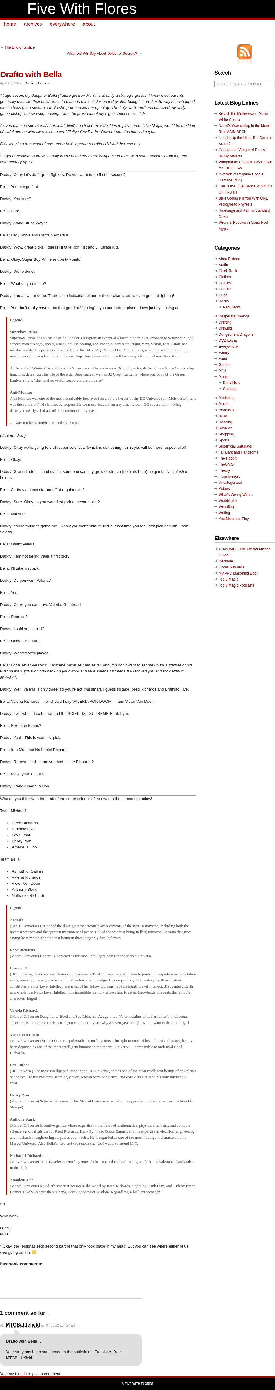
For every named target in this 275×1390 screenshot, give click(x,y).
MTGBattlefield (23, 1324)
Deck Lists (231, 383)
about (89, 24)
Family (224, 352)
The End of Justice (20, 47)
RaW (223, 416)
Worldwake (228, 501)
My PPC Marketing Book (238, 573)
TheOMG (226, 464)
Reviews (225, 428)
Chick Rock (228, 271)
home (10, 24)
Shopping (226, 434)
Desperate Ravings (234, 316)
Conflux (225, 289)
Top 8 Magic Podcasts (236, 585)
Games (43, 83)
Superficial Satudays (235, 446)
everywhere (62, 24)
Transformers (229, 476)
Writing (224, 513)
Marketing (227, 398)
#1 (2, 1325)
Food (223, 358)
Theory (224, 470)
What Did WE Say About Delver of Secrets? (102, 53)
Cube (223, 295)
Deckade (226, 561)
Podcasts (226, 410)
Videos (224, 489)
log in (22, 1374)
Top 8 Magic (228, 579)
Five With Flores (82, 8)
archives (33, 24)
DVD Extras (228, 340)
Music (223, 404)
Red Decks (232, 307)
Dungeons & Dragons (236, 334)
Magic (223, 377)
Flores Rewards (231, 567)
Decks (224, 301)
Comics (30, 83)
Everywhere (228, 346)
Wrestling (226, 507)
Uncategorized (230, 482)
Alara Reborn (229, 259)
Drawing (225, 328)
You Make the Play (234, 519)
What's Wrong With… (236, 495)
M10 (222, 371)
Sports (224, 440)
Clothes (225, 277)
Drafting (225, 322)
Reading (225, 422)
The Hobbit (228, 458)
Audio (223, 265)
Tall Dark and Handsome (238, 452)
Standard (230, 389)
